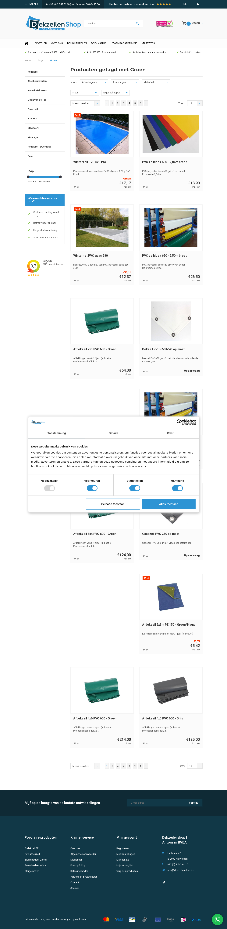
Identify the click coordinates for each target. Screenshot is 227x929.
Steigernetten (32, 871)
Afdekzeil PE (31, 848)
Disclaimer (76, 859)
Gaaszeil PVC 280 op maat (160, 534)
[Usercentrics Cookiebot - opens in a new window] (179, 422)
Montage (33, 137)
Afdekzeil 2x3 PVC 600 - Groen (94, 349)
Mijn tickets (122, 859)
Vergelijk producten (127, 871)
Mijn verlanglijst (124, 865)
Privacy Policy (77, 865)
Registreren (122, 848)
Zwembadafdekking (124, 43)
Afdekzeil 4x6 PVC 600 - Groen (94, 718)
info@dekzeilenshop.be (181, 870)
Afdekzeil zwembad (39, 146)
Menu (31, 4)
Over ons (57, 43)
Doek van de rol (37, 99)
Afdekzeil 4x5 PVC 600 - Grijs (162, 718)
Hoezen (32, 118)
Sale (30, 156)
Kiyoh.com (80, 919)
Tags (40, 60)
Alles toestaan (168, 504)
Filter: (73, 82)
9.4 (152, 4)
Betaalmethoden (79, 871)
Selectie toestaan (113, 504)
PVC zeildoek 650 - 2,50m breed (164, 255)
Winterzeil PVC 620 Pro (89, 162)
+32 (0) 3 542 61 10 (57, 4)
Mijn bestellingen (125, 854)
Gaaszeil (33, 109)
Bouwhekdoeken (37, 90)
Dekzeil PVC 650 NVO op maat (163, 349)
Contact (74, 882)
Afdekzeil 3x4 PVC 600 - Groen (94, 534)
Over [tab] (170, 433)
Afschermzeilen (37, 81)
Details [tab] (113, 433)
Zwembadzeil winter (36, 865)
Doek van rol (99, 43)
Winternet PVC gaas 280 (90, 255)
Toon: (181, 103)
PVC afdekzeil (32, 854)
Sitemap (75, 888)
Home (26, 43)
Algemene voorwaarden (83, 854)
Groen (53, 60)
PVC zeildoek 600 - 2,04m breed (164, 162)
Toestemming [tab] (57, 433)
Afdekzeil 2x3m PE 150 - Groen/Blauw (168, 624)
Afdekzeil (33, 71)
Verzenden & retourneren (84, 876)
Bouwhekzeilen (77, 43)
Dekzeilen (41, 43)
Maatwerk (148, 43)
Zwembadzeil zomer (36, 859)
